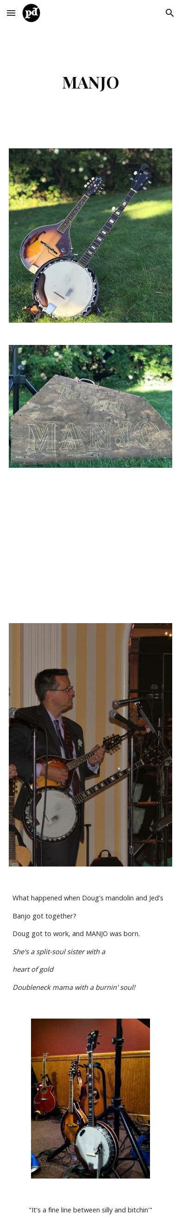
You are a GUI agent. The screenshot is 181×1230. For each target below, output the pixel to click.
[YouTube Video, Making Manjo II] (90, 545)
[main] (90, 81)
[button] (11, 12)
